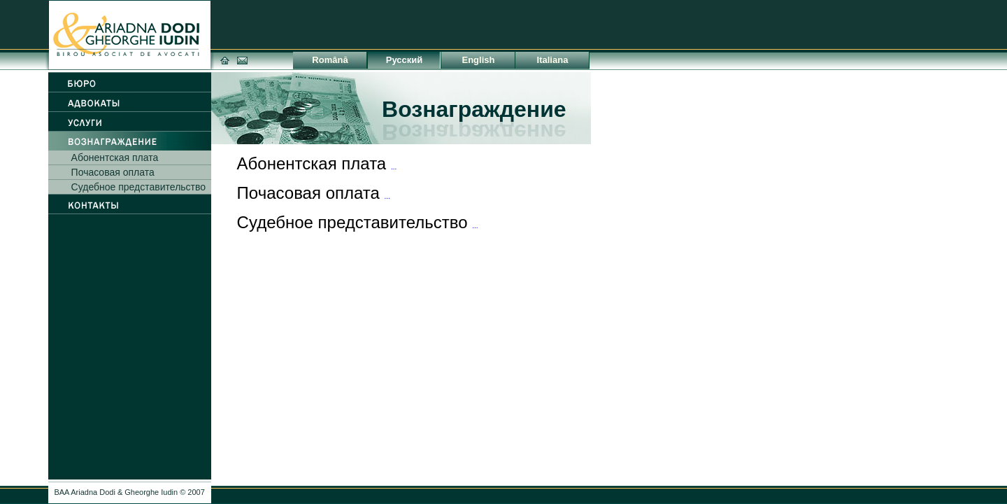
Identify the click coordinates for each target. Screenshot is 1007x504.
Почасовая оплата (113, 172)
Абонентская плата (115, 157)
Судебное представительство (138, 186)
